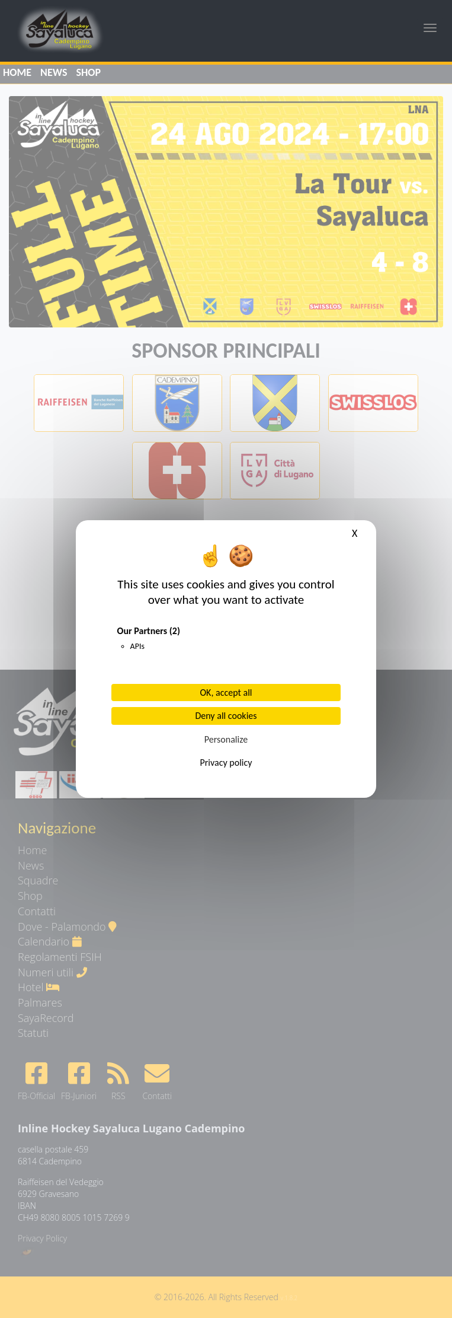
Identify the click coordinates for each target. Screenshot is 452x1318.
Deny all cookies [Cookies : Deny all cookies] (226, 715)
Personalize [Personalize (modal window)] (226, 739)
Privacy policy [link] (226, 762)
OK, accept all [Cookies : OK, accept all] (226, 692)
